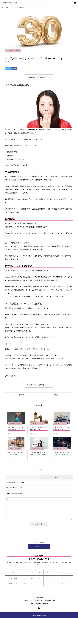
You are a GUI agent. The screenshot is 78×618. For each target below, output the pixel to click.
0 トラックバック (56, 477)
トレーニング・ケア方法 (13, 50)
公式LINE (39, 547)
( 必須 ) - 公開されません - (15, 493)
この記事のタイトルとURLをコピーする (39, 77)
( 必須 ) (14, 487)
